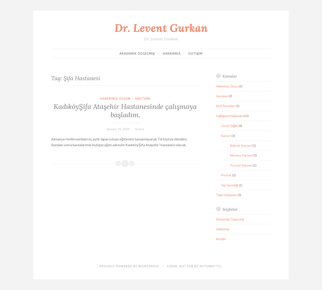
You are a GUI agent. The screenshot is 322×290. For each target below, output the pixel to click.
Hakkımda (172, 53)
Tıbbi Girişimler (226, 195)
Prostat (226, 175)
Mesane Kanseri (241, 155)
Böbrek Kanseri (241, 145)
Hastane (142, 98)
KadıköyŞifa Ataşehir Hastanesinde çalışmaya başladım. (125, 110)
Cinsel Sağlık (229, 126)
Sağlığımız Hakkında (229, 116)
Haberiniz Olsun (115, 98)
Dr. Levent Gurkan (161, 28)
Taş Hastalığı (229, 185)
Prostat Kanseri (241, 165)
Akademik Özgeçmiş (137, 53)
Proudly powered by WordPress (129, 266)
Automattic (210, 266)
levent (139, 129)
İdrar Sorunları (225, 106)
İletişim (196, 53)
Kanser (226, 136)
